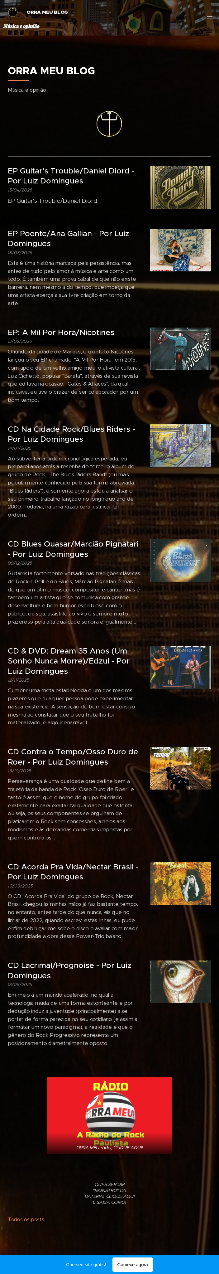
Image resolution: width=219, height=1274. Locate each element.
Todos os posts (26, 1219)
